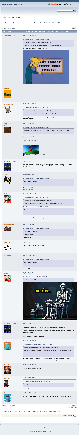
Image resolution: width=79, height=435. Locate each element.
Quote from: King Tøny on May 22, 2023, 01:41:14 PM (36, 39)
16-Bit (6, 174)
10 (15, 28)
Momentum (8, 255)
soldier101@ (8, 104)
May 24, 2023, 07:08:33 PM (29, 123)
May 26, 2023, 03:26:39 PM (29, 340)
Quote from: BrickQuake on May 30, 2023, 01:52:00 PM (36, 381)
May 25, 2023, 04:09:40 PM (29, 224)
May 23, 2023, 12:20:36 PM (29, 103)
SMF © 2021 (39, 427)
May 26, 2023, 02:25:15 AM (29, 273)
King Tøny (7, 124)
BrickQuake (8, 365)
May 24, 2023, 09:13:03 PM (29, 161)
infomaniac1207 (9, 224)
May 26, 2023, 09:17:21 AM (29, 323)
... (7, 28)
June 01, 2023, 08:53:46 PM (30, 392)
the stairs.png (27, 154)
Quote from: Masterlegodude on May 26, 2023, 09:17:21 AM (37, 344)
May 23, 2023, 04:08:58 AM (29, 35)
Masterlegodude (10, 161)
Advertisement (26, 88)
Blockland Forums (12, 4)
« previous (70, 26)
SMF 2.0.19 (32, 427)
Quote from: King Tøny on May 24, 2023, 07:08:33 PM (36, 178)
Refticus (7, 194)
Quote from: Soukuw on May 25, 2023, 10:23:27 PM (35, 276)
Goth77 (6, 378)
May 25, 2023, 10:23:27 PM (29, 242)
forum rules (36, 218)
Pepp (6, 393)
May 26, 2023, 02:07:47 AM (29, 255)
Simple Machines (46, 427)
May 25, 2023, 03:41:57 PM (29, 193)
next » (75, 26)
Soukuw (7, 242)
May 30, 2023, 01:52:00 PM (29, 364)
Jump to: (64, 415)
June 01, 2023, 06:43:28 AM (30, 377)
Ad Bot (6, 88)
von (5, 341)
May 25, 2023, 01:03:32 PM (29, 174)
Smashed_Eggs (9, 35)
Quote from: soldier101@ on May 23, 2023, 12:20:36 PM (36, 127)
